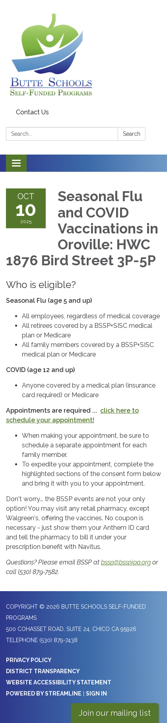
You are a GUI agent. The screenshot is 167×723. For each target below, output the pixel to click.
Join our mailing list (115, 713)
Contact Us (32, 112)
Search (131, 134)
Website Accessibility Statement (58, 682)
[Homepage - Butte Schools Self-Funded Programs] (83, 53)
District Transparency (43, 671)
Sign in (96, 693)
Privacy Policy (29, 660)
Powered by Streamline (44, 693)
